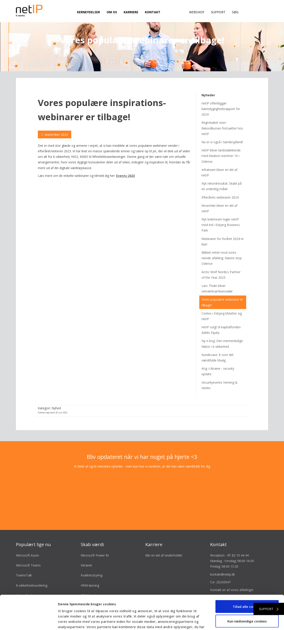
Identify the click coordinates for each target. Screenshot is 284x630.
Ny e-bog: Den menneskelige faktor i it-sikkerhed (222, 335)
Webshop (196, 12)
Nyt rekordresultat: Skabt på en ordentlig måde (221, 178)
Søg (235, 12)
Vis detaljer (236, 621)
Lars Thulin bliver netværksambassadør (217, 280)
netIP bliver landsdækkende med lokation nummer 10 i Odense (221, 147)
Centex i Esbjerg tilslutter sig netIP (221, 308)
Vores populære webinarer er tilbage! (222, 294)
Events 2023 (125, 167)
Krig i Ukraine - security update (217, 363)
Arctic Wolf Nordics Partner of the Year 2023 (220, 266)
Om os (112, 12)
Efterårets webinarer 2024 (220, 189)
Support (218, 12)
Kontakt (152, 12)
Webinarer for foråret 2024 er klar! (222, 233)
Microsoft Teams (28, 557)
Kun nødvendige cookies (247, 587)
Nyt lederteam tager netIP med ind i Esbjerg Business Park (220, 216)
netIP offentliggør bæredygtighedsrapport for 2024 (220, 100)
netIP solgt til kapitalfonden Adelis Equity (221, 321)
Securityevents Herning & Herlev (219, 377)
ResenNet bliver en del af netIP (219, 200)
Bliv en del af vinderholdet (163, 547)
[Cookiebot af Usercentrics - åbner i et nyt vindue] (28, 621)
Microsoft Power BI (95, 547)
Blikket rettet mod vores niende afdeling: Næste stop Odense (221, 249)
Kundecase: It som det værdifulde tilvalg (217, 349)
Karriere (131, 12)
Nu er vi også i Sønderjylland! (222, 133)
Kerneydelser (88, 12)
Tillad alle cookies (247, 572)
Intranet (86, 557)
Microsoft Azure (27, 547)
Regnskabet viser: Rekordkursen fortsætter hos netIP (222, 120)
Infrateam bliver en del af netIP (219, 164)
